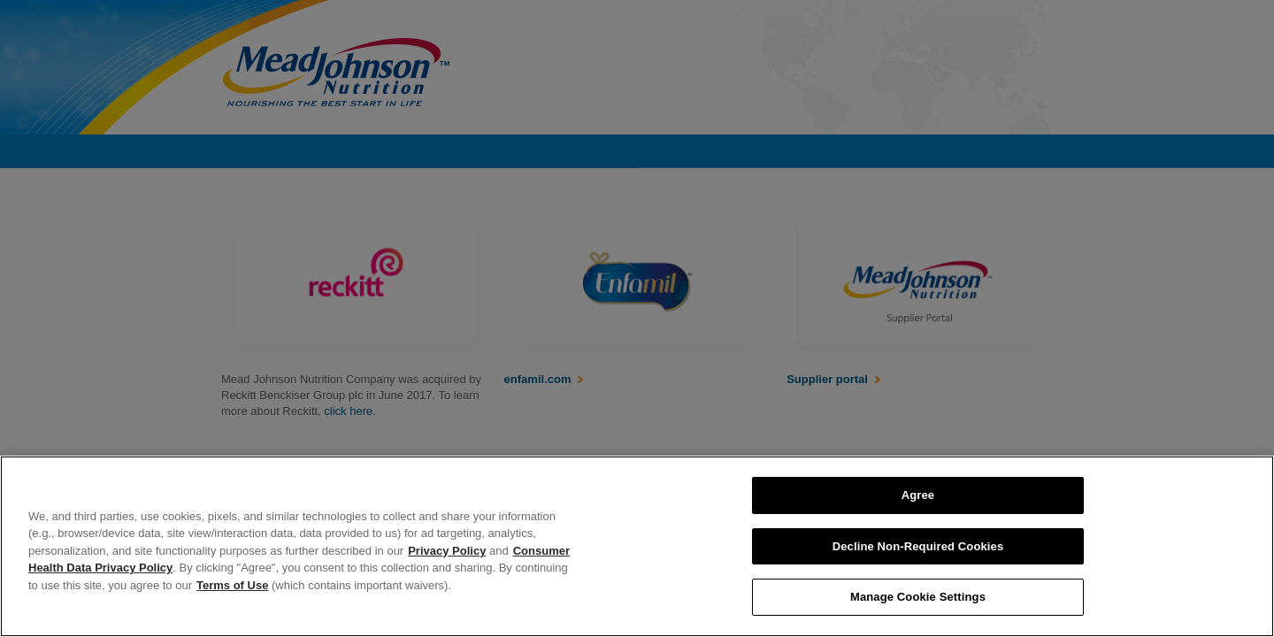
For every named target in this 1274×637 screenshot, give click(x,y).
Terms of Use (232, 585)
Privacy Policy (447, 550)
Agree (918, 495)
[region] (637, 546)
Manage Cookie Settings (918, 596)
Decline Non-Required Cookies (918, 546)
